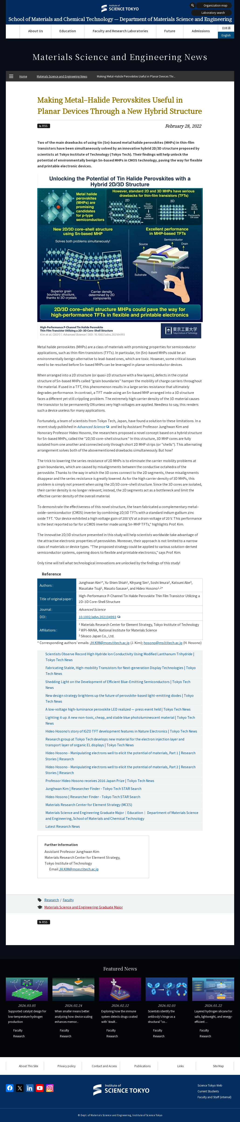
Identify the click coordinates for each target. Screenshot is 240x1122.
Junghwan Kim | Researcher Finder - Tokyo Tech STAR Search (93, 788)
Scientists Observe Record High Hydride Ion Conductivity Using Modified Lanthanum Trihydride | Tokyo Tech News (119, 657)
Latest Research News (62, 826)
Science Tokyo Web (210, 1085)
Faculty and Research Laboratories (120, 30)
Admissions (201, 30)
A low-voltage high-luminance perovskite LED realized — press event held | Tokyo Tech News (118, 709)
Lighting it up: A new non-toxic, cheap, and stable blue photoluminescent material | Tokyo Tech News (120, 720)
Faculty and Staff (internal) (214, 1097)
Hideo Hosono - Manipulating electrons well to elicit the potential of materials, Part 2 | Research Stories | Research (120, 769)
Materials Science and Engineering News (62, 76)
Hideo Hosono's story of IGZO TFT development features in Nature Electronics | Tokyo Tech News (121, 731)
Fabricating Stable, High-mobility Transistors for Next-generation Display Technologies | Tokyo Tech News (120, 670)
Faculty (68, 900)
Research (51, 900)
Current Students (208, 1091)
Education (67, 30)
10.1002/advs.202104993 (100, 616)
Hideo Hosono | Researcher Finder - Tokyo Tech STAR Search (92, 796)
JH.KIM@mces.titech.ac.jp (110, 642)
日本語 (226, 28)
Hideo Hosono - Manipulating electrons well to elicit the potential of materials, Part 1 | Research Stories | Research (120, 755)
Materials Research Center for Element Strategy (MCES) (88, 804)
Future (169, 30)
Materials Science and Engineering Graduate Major (83, 907)
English (226, 35)
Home (23, 76)
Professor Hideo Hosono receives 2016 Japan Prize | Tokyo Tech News (99, 780)
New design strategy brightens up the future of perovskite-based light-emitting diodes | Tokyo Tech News (119, 698)
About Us (35, 30)
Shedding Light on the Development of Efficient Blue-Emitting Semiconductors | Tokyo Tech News (117, 684)
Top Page (13, 32)
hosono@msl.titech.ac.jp (163, 642)
